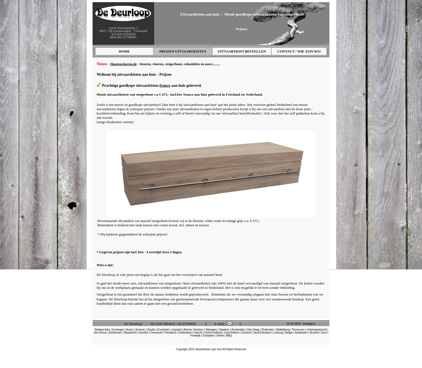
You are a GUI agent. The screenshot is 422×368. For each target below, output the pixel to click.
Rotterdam (268, 329)
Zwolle (151, 329)
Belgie (289, 332)
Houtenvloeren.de (123, 64)
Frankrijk (195, 335)
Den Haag (253, 329)
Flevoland (170, 332)
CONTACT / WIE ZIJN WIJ (299, 51)
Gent (324, 332)
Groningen (117, 329)
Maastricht (130, 332)
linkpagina (309, 323)
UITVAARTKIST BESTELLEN (242, 51)
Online (220, 335)
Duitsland (208, 335)
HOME (124, 51)
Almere (188, 329)
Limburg (278, 332)
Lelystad (176, 329)
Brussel (314, 332)
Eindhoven (115, 332)
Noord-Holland (213, 332)
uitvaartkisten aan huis (208, 349)
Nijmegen (211, 329)
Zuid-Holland (232, 332)
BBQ (229, 335)
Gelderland (184, 332)
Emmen (140, 329)
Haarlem (224, 329)
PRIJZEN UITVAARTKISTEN (182, 51)
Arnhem (198, 329)
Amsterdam (238, 329)
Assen (129, 329)
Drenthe (143, 332)
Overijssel (156, 332)
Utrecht (198, 332)
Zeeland (246, 332)
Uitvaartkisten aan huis (200, 14)
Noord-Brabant (262, 332)
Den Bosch (100, 332)
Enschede (163, 329)
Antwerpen (301, 332)
